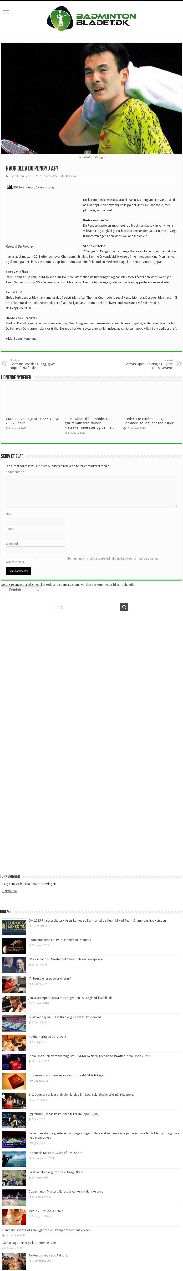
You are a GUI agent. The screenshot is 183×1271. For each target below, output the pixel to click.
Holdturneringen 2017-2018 (47, 1036)
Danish (11, 590)
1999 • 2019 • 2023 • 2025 (46, 1211)
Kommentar (15, 472)
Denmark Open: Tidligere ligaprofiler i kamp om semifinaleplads (46, 1230)
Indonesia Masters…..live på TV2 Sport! (55, 1153)
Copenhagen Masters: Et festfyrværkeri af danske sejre (66, 1191)
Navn (9, 514)
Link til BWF (9, 891)
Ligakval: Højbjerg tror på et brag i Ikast (56, 1172)
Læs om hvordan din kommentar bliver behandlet (101, 584)
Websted (12, 543)
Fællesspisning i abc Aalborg (48, 1255)
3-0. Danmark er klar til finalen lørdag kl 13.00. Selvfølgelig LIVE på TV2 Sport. (81, 1094)
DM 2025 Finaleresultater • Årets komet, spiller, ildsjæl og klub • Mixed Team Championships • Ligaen (97, 920)
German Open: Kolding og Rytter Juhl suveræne (148, 364)
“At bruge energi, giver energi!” (50, 978)
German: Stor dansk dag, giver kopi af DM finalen (34, 364)
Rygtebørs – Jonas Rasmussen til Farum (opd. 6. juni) (64, 1114)
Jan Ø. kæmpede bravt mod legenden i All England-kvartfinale (70, 998)
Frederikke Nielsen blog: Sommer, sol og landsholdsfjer (148, 421)
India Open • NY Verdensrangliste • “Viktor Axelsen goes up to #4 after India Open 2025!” (89, 1056)
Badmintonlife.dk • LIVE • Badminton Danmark (60, 940)
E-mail (10, 529)
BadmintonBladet (21, 176)
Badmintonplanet (25, 338)
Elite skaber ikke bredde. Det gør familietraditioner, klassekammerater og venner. (90, 423)
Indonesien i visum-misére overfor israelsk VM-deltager (67, 1075)
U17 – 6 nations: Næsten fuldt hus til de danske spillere (66, 959)
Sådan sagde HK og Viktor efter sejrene (29, 1243)
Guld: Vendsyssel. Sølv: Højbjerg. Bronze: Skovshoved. (65, 1017)
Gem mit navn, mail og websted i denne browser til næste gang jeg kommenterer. (82, 560)
